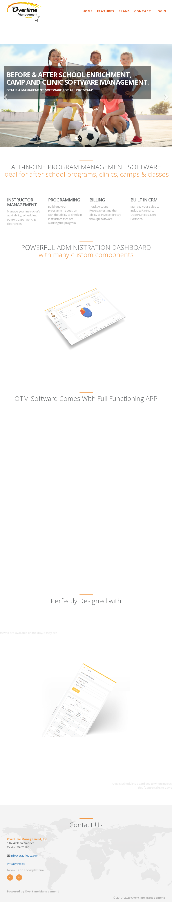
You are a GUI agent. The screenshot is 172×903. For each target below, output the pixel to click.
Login (161, 11)
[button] (5, 95)
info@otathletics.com (24, 855)
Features (105, 11)
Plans (124, 11)
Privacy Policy (16, 864)
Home (88, 11)
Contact (142, 11)
